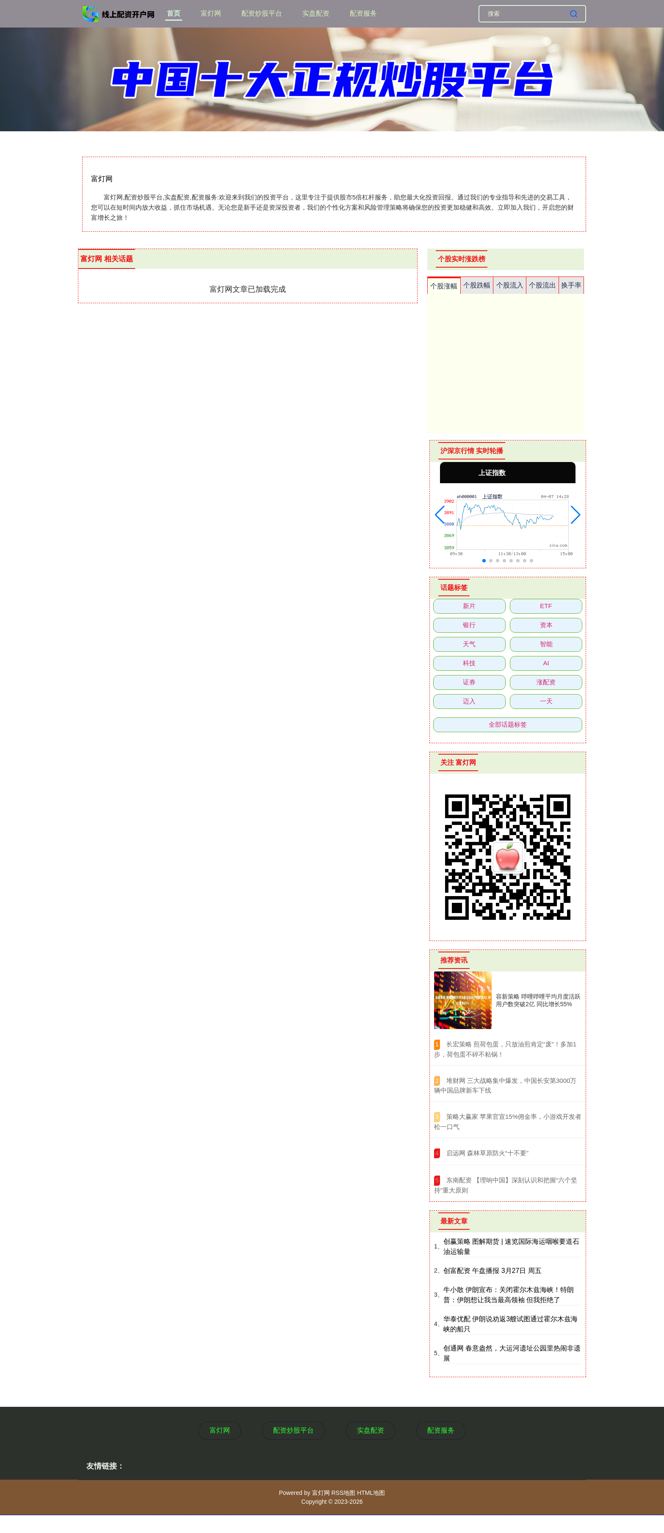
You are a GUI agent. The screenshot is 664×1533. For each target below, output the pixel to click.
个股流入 (509, 285)
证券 (469, 682)
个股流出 (542, 285)
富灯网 (211, 13)
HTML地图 (371, 1492)
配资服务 (363, 13)
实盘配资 (315, 13)
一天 (546, 701)
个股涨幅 (443, 286)
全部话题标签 (508, 724)
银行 (469, 624)
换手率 (571, 285)
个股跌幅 (476, 285)
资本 (546, 624)
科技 (469, 663)
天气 (469, 644)
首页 (173, 13)
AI (546, 663)
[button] (439, 515)
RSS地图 (343, 1492)
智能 (546, 644)
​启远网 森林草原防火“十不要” (487, 1153)
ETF (546, 605)
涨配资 (546, 682)
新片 (469, 605)
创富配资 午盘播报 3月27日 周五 (492, 1270)
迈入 (469, 701)
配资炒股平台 (261, 13)
